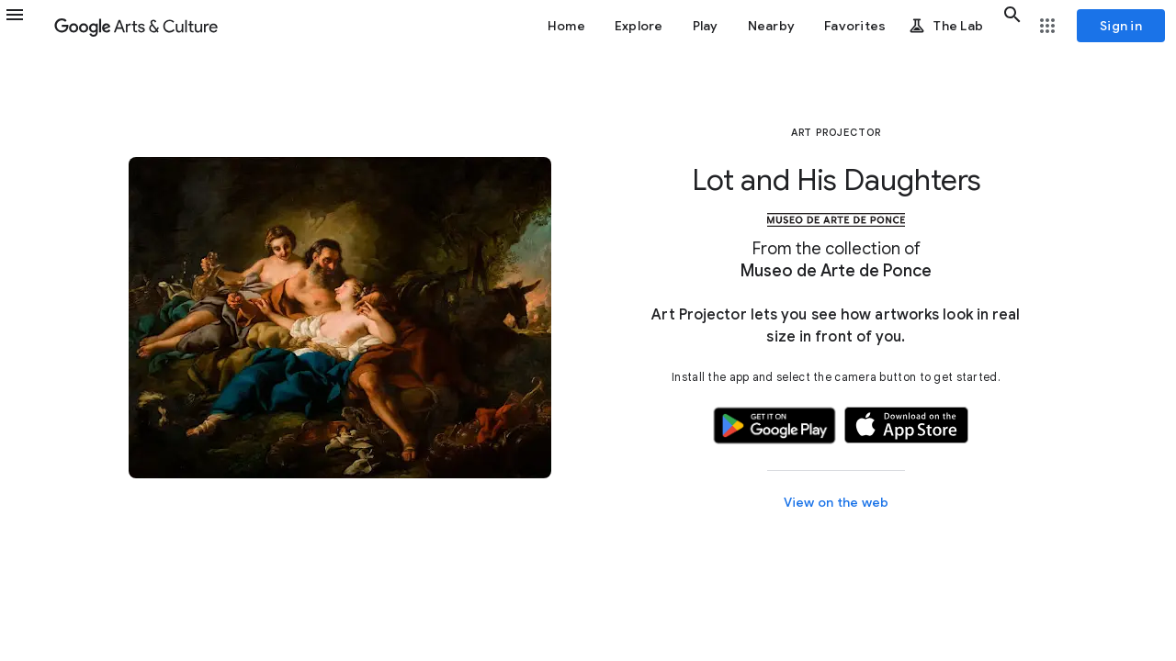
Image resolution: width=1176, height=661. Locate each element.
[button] (26, 26)
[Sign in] (1121, 25)
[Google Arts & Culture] (135, 25)
